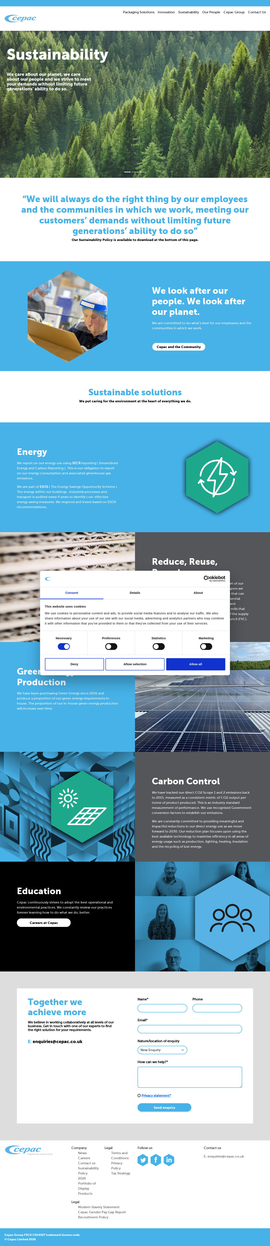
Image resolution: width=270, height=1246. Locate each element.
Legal (108, 1148)
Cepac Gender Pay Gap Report (102, 1212)
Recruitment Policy (93, 1217)
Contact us (86, 1163)
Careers (84, 1158)
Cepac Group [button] (234, 12)
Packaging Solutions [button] (138, 12)
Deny (74, 664)
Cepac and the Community (179, 347)
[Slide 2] (142, 172)
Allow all (195, 664)
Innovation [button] (166, 12)
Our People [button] (211, 12)
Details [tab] (135, 592)
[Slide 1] (135, 172)
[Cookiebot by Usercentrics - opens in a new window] (206, 579)
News (82, 1153)
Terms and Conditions (120, 1155)
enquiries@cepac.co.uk (226, 1156)
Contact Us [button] (257, 12)
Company (79, 1148)
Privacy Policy (116, 1165)
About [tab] (198, 592)
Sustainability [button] (188, 12)
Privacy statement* (156, 1095)
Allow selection (134, 664)
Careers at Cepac (44, 923)
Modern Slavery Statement (99, 1207)
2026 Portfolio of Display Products (87, 1186)
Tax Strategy (120, 1173)
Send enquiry (164, 1107)
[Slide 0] (127, 172)
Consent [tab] (71, 592)
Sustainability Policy (88, 1170)
